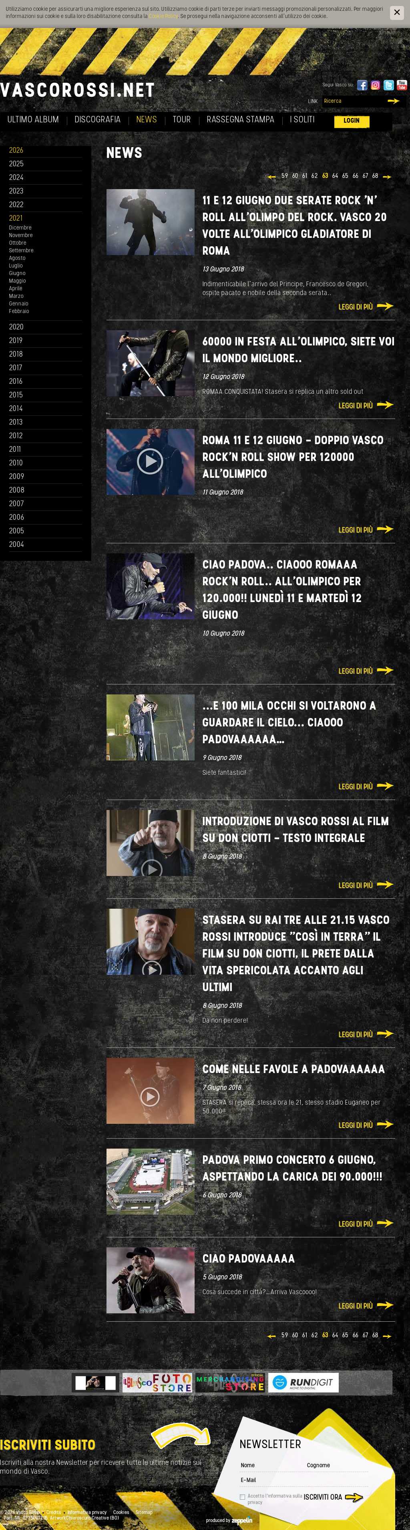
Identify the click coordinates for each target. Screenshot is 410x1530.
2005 (16, 531)
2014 (16, 409)
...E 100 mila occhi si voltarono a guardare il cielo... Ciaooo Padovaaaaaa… (290, 723)
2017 (15, 368)
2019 (16, 341)
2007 (16, 504)
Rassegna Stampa (241, 120)
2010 (16, 463)
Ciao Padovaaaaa (249, 1259)
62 (315, 176)
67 (365, 176)
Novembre (21, 236)
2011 (15, 450)
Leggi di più (356, 307)
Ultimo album (33, 120)
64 (335, 176)
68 (375, 176)
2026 (16, 151)
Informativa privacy (87, 1512)
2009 (16, 477)
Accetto (275, 1499)
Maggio (17, 281)
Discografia (98, 120)
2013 (16, 423)
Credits (53, 1512)
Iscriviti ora (323, 1498)
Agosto (17, 258)
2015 (16, 395)
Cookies (121, 1512)
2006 (16, 518)
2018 (16, 355)
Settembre (21, 251)
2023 (16, 191)
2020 (16, 327)
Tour (182, 120)
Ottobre (17, 243)
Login (352, 121)
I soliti (302, 120)
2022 (16, 205)
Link (313, 102)
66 (356, 176)
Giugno (17, 274)
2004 (16, 545)
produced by (229, 1521)
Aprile (15, 289)
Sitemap (144, 1512)
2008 (17, 491)
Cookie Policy (163, 17)
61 (305, 176)
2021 (16, 219)
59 (284, 176)
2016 (16, 382)
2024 (16, 178)
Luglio (16, 266)
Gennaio (18, 304)
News (147, 120)
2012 (16, 436)
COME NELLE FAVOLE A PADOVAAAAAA (294, 1070)
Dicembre (20, 228)
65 (345, 176)
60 (295, 176)
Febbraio (19, 312)
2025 (16, 164)
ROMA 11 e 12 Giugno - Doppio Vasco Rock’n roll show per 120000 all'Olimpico (293, 458)
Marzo (16, 296)
